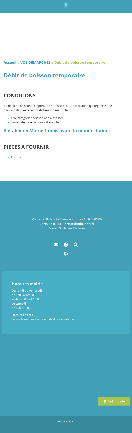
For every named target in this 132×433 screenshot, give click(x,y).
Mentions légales (66, 421)
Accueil (10, 62)
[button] (66, 5)
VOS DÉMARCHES (35, 62)
